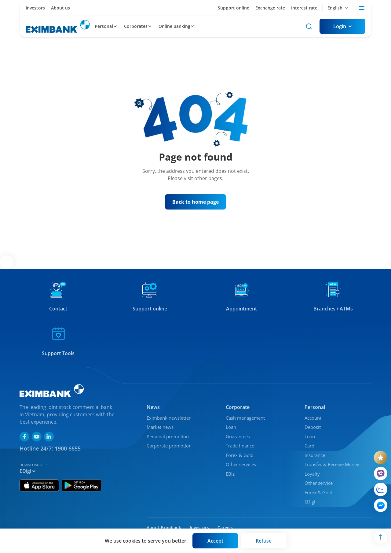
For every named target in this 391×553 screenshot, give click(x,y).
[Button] (342, 26)
